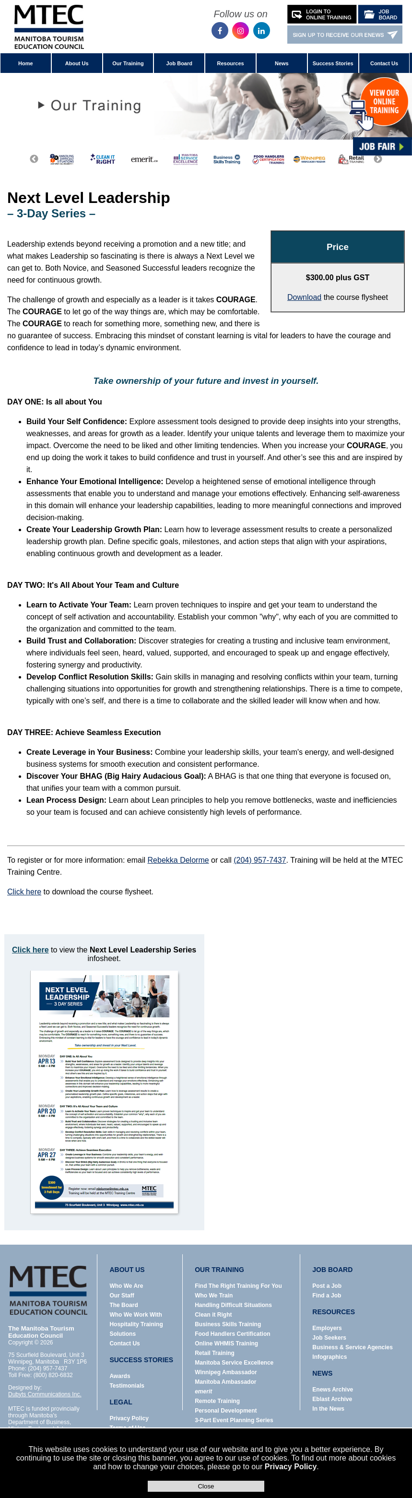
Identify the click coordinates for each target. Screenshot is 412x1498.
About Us (77, 63)
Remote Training (217, 1401)
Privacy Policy (291, 1466)
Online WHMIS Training (226, 1343)
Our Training (127, 63)
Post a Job (326, 1286)
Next (378, 159)
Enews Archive (332, 1389)
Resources (230, 63)
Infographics (329, 1357)
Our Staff (121, 1295)
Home (25, 63)
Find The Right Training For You (238, 1286)
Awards (119, 1376)
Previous (34, 159)
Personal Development (226, 1410)
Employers (326, 1328)
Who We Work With (135, 1314)
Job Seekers (329, 1337)
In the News (328, 1408)
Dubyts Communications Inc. (45, 1394)
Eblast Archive (332, 1399)
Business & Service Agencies (352, 1347)
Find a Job (326, 1295)
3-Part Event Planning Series (234, 1420)
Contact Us (384, 63)
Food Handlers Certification (232, 1334)
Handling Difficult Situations (233, 1305)
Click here (24, 892)
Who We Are (126, 1286)
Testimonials (126, 1385)
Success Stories (333, 63)
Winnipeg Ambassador (226, 1372)
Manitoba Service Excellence (234, 1362)
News (282, 63)
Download (304, 297)
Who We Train (214, 1295)
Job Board (179, 63)
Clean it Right (213, 1314)
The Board (123, 1305)
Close (206, 1486)
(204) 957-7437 (260, 860)
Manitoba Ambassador (225, 1382)
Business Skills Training (228, 1324)
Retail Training (215, 1353)
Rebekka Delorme (178, 860)
